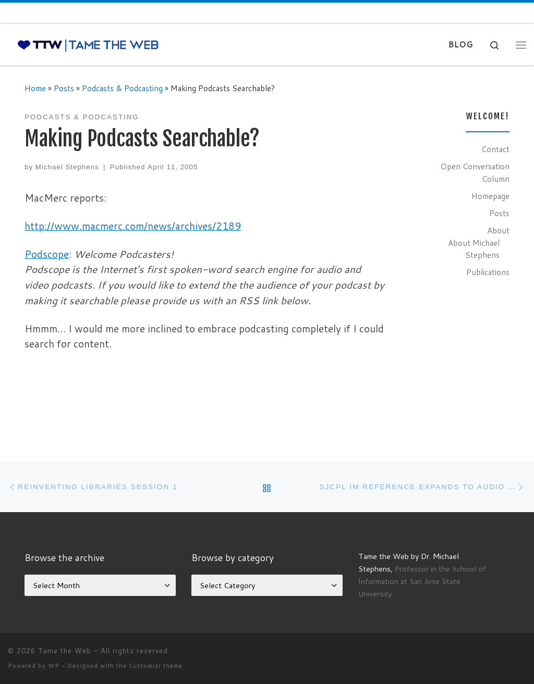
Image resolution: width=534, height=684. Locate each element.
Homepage (490, 196)
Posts (64, 88)
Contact (495, 149)
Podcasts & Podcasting (122, 88)
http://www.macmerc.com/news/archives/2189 (133, 226)
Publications (487, 272)
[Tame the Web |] (88, 44)
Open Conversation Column (474, 172)
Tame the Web (64, 650)
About (498, 230)
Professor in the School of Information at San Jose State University (422, 581)
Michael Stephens (67, 167)
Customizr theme (156, 666)
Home (35, 88)
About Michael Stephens (474, 249)
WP (53, 666)
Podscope (47, 254)
